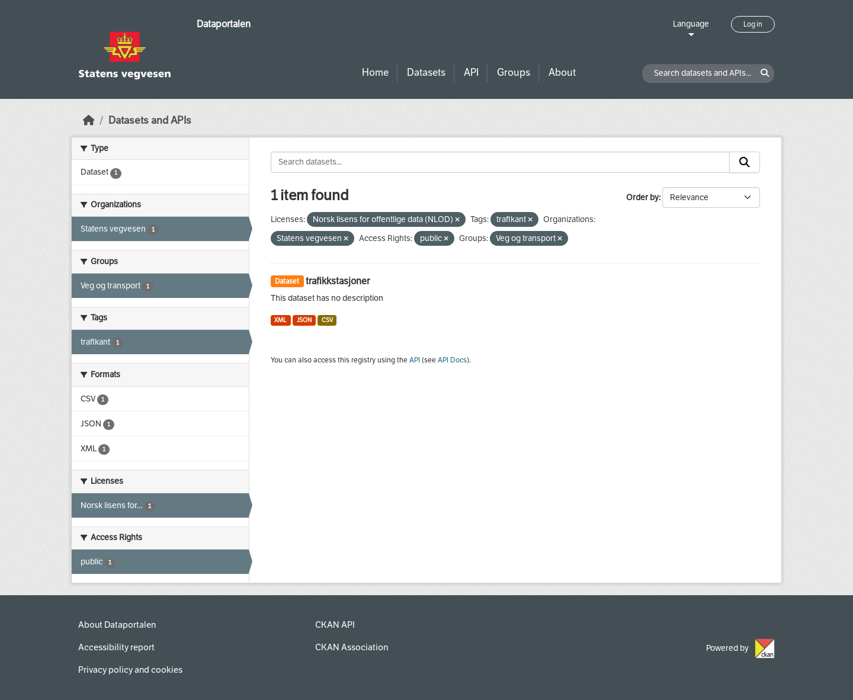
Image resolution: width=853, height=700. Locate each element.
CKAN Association (351, 647)
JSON (304, 320)
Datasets (426, 72)
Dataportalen (224, 24)
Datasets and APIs (149, 120)
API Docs (452, 360)
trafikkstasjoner (338, 281)
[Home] (89, 120)
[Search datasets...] (500, 162)
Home (375, 72)
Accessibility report (116, 647)
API (471, 72)
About (562, 72)
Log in (752, 24)
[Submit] (744, 162)
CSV (327, 320)
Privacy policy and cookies (130, 669)
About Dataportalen (117, 624)
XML (280, 320)
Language (691, 24)
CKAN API (335, 624)
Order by (642, 197)
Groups (513, 72)
